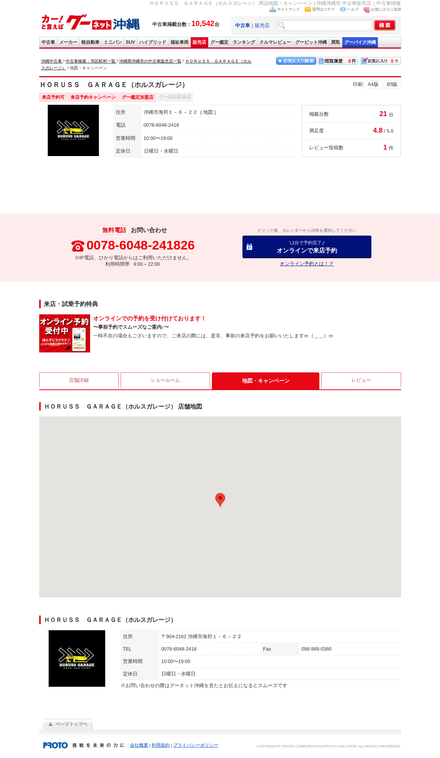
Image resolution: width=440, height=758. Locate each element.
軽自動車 (90, 42)
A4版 (373, 84)
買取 (335, 42)
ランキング (244, 42)
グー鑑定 (219, 42)
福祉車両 (179, 42)
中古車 (48, 42)
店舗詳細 (78, 381)
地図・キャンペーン (266, 381)
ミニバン (113, 42)
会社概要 (139, 745)
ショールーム (166, 381)
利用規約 (161, 745)
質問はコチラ (323, 9)
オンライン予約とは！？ (307, 263)
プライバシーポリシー (195, 745)
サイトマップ (288, 9)
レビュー (361, 381)
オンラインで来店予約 (307, 246)
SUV (130, 42)
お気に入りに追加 (386, 9)
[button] (220, 500)
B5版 (392, 84)
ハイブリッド (152, 42)
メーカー (68, 42)
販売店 (262, 25)
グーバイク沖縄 (360, 42)
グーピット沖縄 (311, 42)
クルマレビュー (275, 42)
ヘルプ (353, 9)
